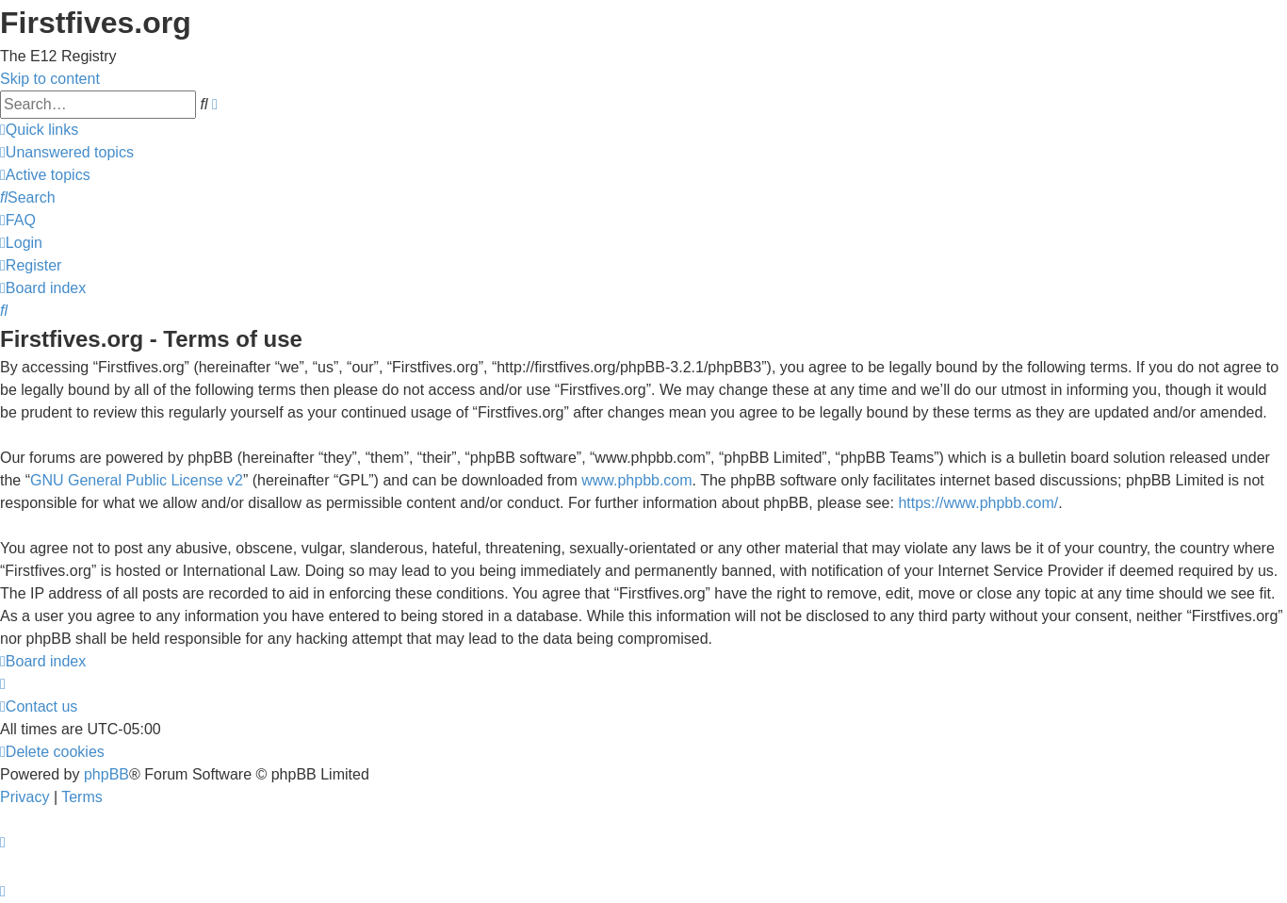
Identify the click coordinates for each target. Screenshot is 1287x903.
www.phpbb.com (636, 480)
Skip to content (50, 79)
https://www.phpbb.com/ (978, 503)
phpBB (106, 774)
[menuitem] (67, 152)
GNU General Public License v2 (136, 480)
